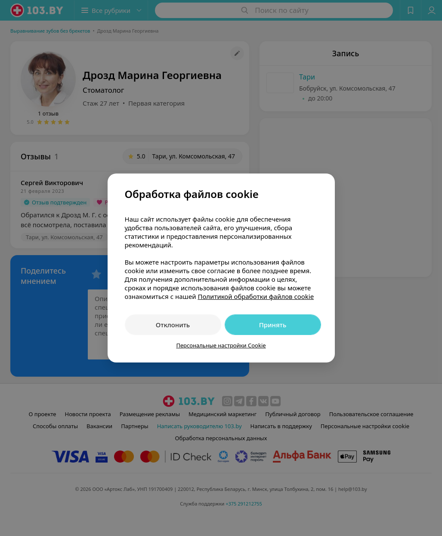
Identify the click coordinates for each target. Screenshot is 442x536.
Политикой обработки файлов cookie (256, 296)
